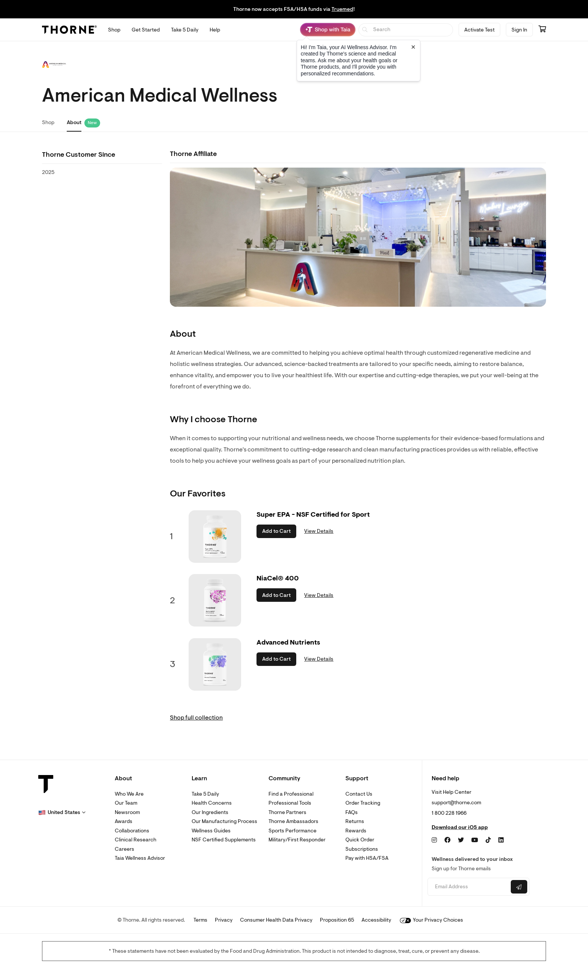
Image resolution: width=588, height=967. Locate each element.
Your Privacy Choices (431, 920)
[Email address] (468, 887)
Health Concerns (212, 803)
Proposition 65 (337, 920)
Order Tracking (362, 803)
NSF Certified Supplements (224, 840)
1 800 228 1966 (449, 813)
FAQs (351, 812)
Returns (354, 821)
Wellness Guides (211, 831)
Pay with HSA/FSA (366, 858)
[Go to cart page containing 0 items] (542, 29)
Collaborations (132, 831)
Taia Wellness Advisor (140, 858)
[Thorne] (69, 29)
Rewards (355, 831)
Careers (124, 849)
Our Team (126, 803)
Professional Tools (289, 803)
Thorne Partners (287, 812)
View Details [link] (318, 531)
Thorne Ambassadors (293, 821)
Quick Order (359, 840)
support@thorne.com (456, 802)
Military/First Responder (297, 840)
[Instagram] (434, 840)
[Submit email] (519, 887)
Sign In (519, 30)
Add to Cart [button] (276, 531)
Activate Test (479, 30)
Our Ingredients (210, 812)
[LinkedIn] (501, 840)
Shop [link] (48, 122)
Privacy (223, 920)
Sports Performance (292, 831)
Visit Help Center (451, 792)
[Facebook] (447, 840)
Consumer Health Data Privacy (276, 920)
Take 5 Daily (205, 794)
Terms (200, 920)
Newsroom (127, 812)
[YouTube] (474, 840)
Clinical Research (135, 840)
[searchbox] (405, 29)
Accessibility (376, 920)
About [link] (74, 122)
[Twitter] (461, 840)
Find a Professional (291, 794)
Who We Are (129, 794)
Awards (123, 821)
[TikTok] (488, 840)
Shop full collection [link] (196, 717)
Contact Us (358, 794)
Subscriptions (361, 849)
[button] (62, 812)
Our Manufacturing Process (224, 821)
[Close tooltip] (413, 46)
